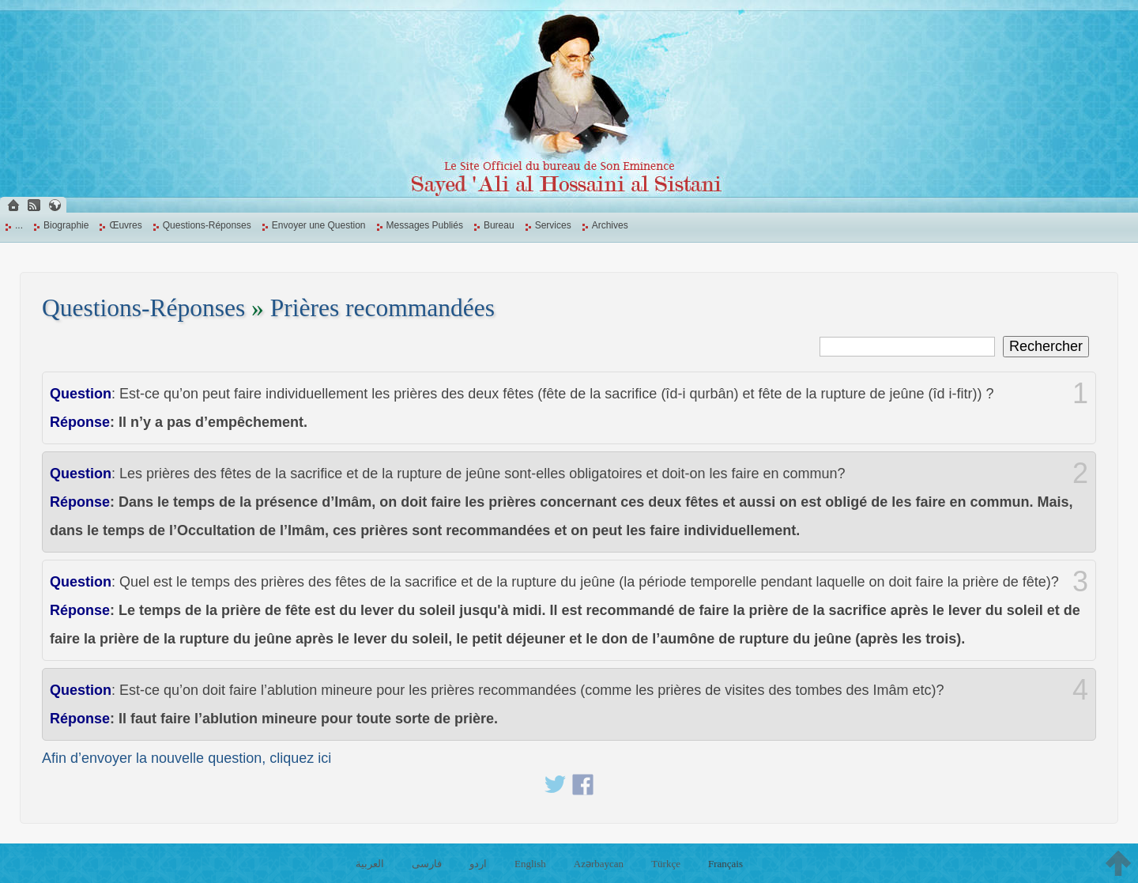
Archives (610, 225)
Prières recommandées (382, 308)
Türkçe (665, 864)
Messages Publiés (424, 225)
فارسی (427, 864)
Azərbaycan (599, 864)
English (530, 864)
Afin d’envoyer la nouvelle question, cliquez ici (186, 758)
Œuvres (125, 225)
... (19, 225)
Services (553, 225)
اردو (478, 864)
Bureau (499, 225)
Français (725, 864)
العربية (370, 864)
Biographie (66, 225)
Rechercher (1046, 346)
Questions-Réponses (207, 225)
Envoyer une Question (319, 225)
